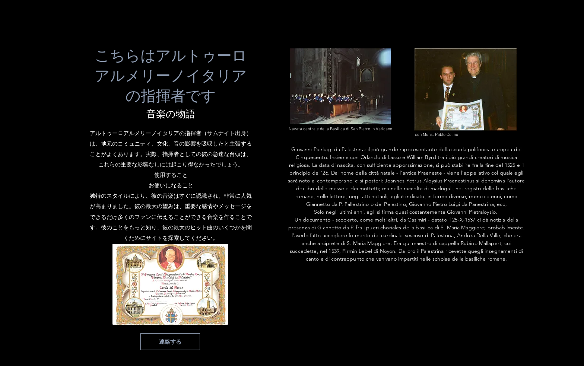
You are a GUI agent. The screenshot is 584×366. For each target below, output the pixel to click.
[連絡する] (170, 341)
